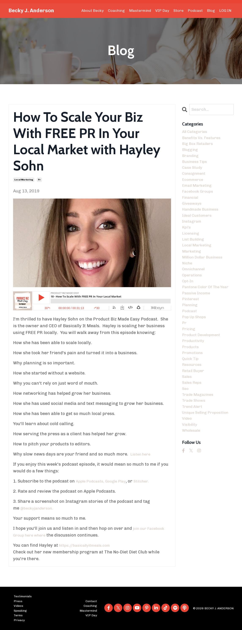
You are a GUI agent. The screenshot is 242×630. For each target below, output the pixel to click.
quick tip (191, 395)
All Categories (196, 132)
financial (191, 206)
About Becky (92, 10)
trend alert (194, 449)
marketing (193, 267)
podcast (190, 341)
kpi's (187, 240)
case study (193, 173)
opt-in (188, 301)
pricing (189, 362)
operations (193, 294)
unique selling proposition (196, 460)
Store (178, 10)
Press (18, 601)
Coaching (116, 10)
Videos (18, 606)
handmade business (203, 220)
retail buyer (194, 409)
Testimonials (23, 596)
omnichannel (195, 287)
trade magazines (200, 436)
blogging (191, 152)
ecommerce (194, 186)
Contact (91, 601)
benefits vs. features (203, 139)
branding (191, 159)
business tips (196, 166)
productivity (194, 375)
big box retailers (199, 146)
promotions (194, 389)
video (187, 470)
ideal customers (199, 227)
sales (187, 416)
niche (188, 281)
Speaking (20, 610)
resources (193, 402)
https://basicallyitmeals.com (88, 545)
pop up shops (196, 348)
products (191, 382)
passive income (198, 321)
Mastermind (140, 10)
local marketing (23, 179)
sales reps (193, 422)
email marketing (199, 193)
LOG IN (225, 10)
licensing (192, 247)
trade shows (195, 443)
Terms (18, 615)
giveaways (193, 213)
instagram (193, 233)
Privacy (19, 620)
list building (195, 254)
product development (204, 368)
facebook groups (199, 200)
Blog (211, 10)
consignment (195, 179)
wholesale (192, 483)
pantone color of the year (204, 311)
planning (191, 335)
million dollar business (205, 274)
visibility (191, 476)
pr (39, 179)
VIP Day (162, 10)
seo (185, 429)
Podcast (195, 10)
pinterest (192, 328)
